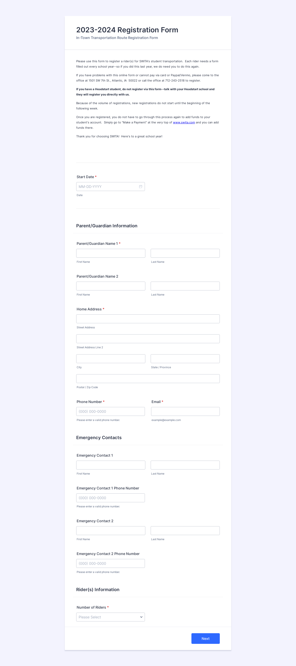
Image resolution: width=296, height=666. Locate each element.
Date (80, 195)
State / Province (161, 367)
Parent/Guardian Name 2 (97, 276)
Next (206, 638)
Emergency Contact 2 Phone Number (108, 553)
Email (157, 401)
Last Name (157, 261)
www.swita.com (184, 122)
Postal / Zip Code (87, 387)
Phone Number (91, 401)
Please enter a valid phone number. (98, 420)
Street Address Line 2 (90, 347)
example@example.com (166, 420)
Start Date (87, 177)
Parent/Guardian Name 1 (99, 243)
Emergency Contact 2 (95, 521)
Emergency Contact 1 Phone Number (108, 488)
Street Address (86, 327)
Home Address (90, 309)
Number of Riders (93, 607)
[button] (140, 186)
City (79, 367)
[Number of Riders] (110, 617)
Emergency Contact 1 (95, 455)
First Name (83, 261)
